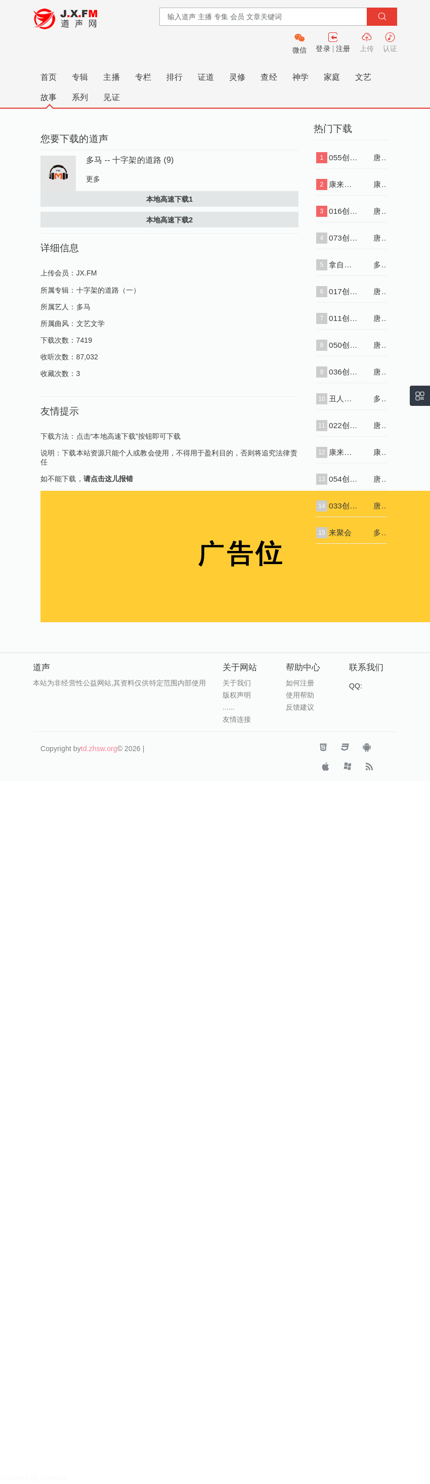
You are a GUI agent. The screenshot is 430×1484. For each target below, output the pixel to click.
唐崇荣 (380, 157)
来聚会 (340, 532)
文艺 (363, 77)
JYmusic (53, 1478)
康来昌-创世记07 (343, 184)
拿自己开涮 (343, 264)
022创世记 (343, 425)
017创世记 (343, 291)
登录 (323, 48)
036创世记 (343, 371)
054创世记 (343, 479)
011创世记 (343, 318)
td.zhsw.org (99, 749)
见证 (111, 97)
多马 (83, 307)
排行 (174, 77)
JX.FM (86, 273)
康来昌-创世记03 (343, 452)
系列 (80, 97)
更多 (93, 179)
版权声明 (237, 695)
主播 (111, 77)
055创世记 (343, 157)
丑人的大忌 (343, 398)
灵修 (237, 77)
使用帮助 (300, 695)
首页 (48, 77)
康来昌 (380, 184)
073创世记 (343, 238)
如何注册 (300, 683)
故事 (48, 97)
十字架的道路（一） (108, 290)
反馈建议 (300, 707)
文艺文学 (90, 323)
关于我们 (237, 683)
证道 (206, 77)
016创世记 (343, 211)
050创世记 (343, 345)
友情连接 (237, 719)
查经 (269, 77)
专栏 (143, 77)
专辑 (80, 77)
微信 (299, 50)
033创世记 (343, 505)
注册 (343, 48)
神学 (300, 77)
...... (229, 707)
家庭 (332, 77)
